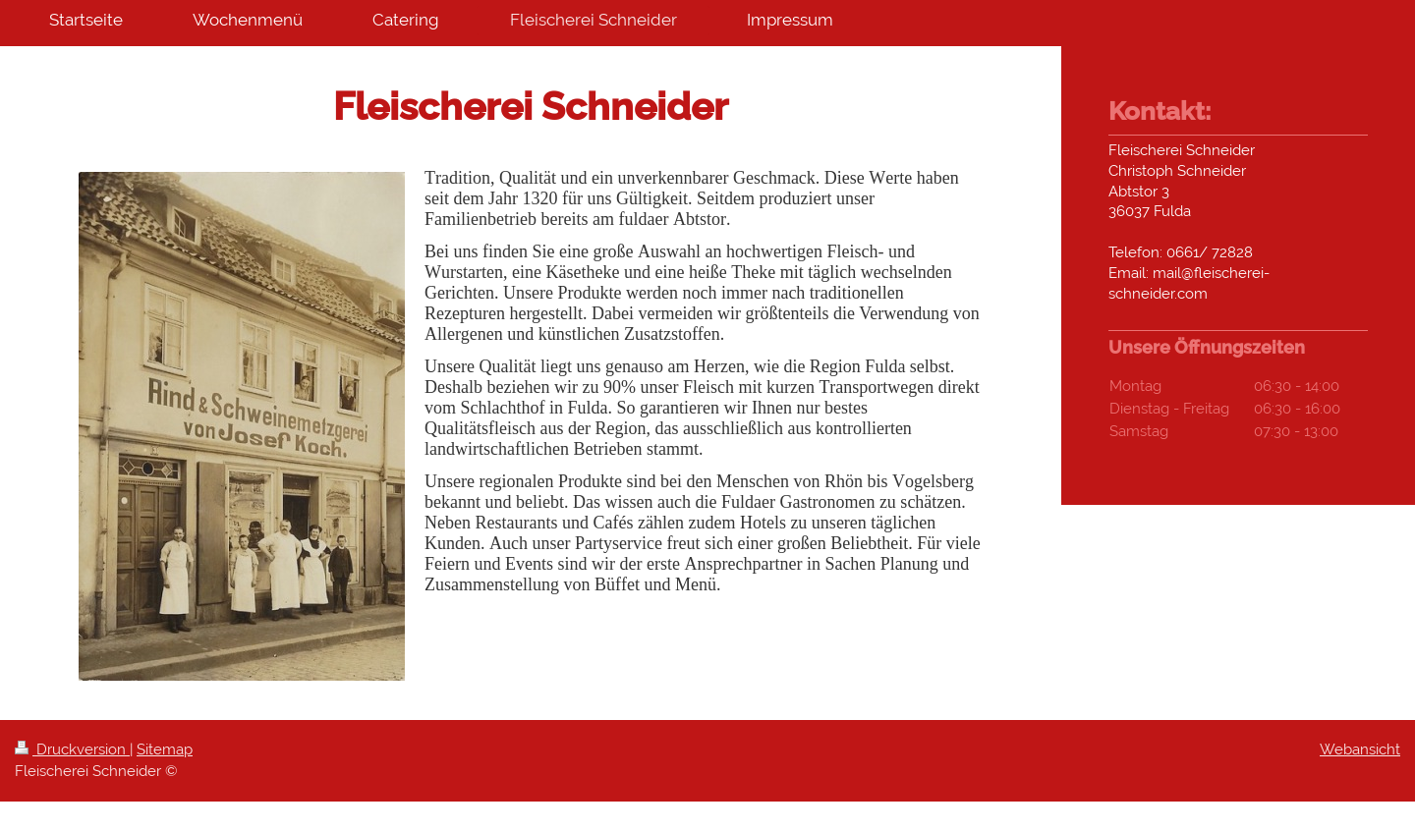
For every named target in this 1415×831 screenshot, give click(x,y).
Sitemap (165, 749)
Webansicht (1360, 749)
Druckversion (72, 749)
